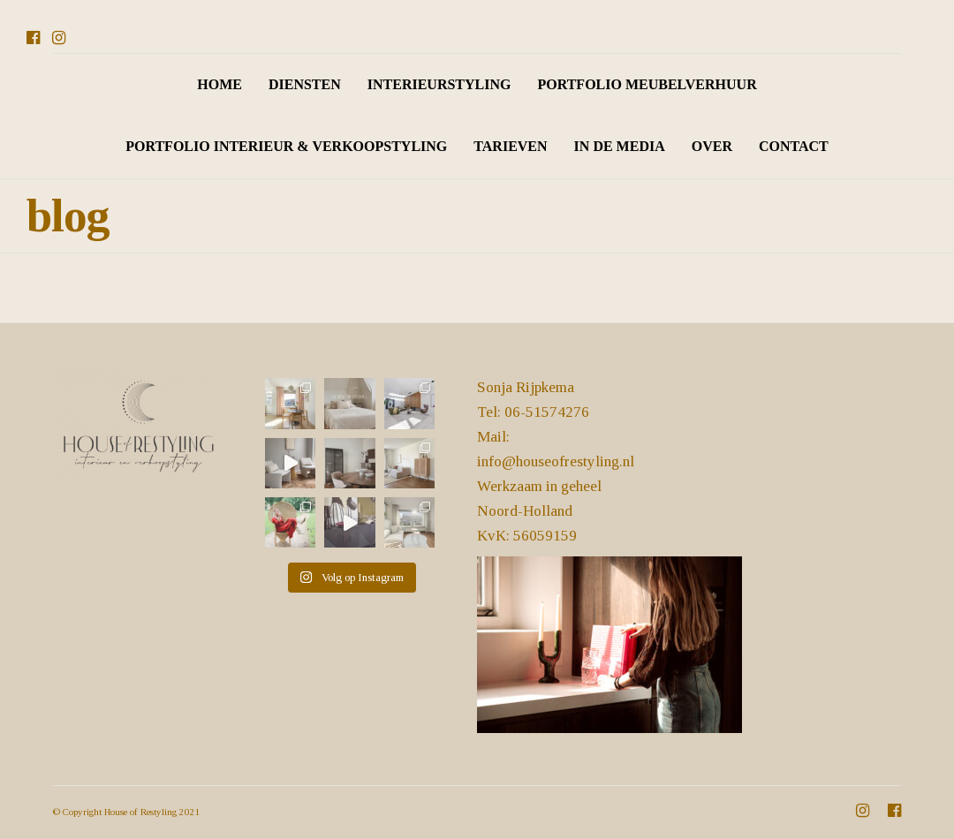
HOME (219, 84)
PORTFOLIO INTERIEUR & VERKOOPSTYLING (286, 146)
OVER (712, 146)
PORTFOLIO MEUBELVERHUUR (646, 84)
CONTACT (794, 146)
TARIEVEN (510, 146)
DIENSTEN (305, 84)
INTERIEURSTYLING (439, 84)
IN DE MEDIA (619, 146)
